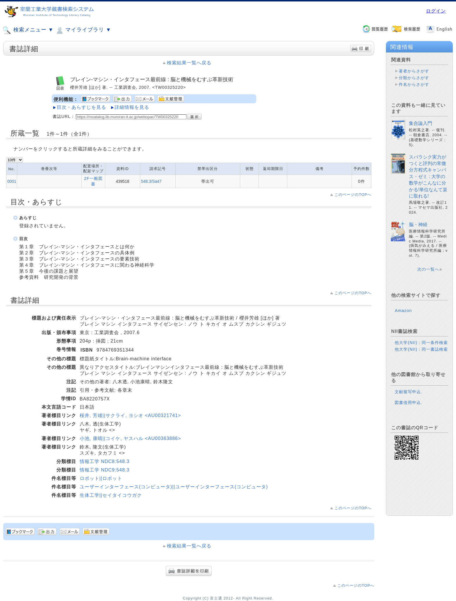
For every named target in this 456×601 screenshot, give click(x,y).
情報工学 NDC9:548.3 (105, 469)
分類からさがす (414, 77)
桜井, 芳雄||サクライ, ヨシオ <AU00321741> (130, 415)
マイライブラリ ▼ (83, 30)
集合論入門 (420, 123)
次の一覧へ (428, 269)
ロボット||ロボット (101, 478)
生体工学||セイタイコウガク (111, 495)
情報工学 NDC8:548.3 (105, 461)
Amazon (403, 310)
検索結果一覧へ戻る (189, 62)
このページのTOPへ (352, 194)
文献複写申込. (408, 391)
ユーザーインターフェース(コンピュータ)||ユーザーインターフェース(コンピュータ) (174, 486)
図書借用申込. (408, 402)
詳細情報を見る (132, 107)
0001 (11, 181)
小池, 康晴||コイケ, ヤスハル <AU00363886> (130, 438)
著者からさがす (414, 71)
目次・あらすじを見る (81, 107)
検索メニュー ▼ (28, 30)
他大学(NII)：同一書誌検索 (421, 349)
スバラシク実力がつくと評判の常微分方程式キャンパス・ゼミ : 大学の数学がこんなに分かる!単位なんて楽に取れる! (428, 176)
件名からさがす (414, 84)
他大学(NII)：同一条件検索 (421, 342)
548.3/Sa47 (151, 181)
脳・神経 (418, 224)
